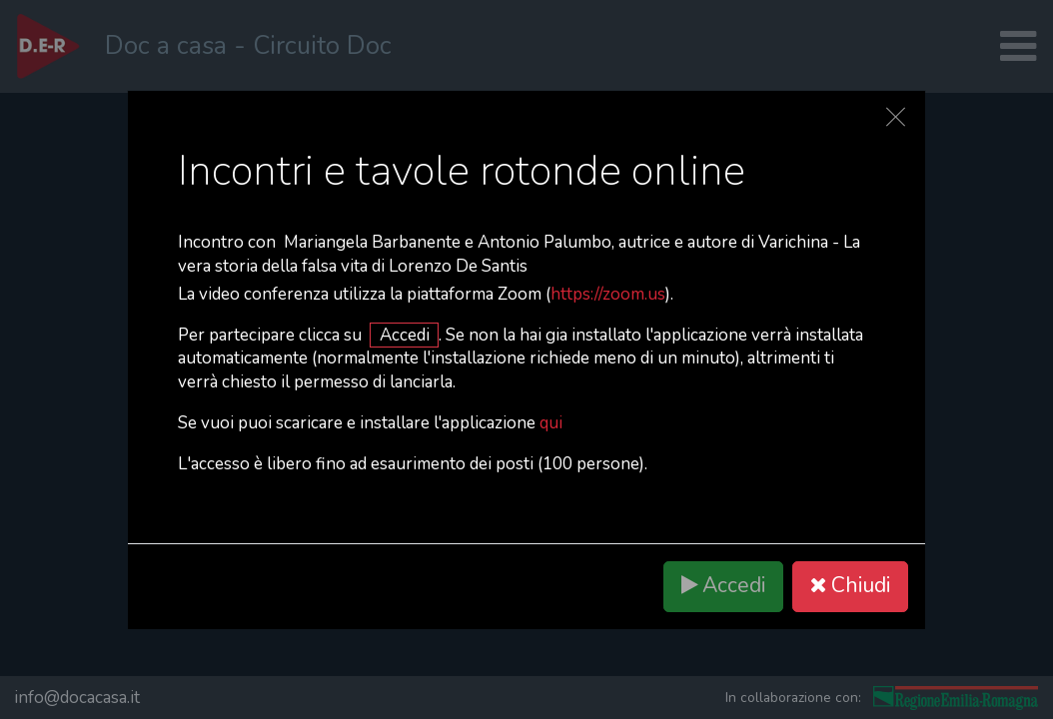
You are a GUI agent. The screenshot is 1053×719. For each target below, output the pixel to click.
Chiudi (850, 585)
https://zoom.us (607, 294)
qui (550, 422)
